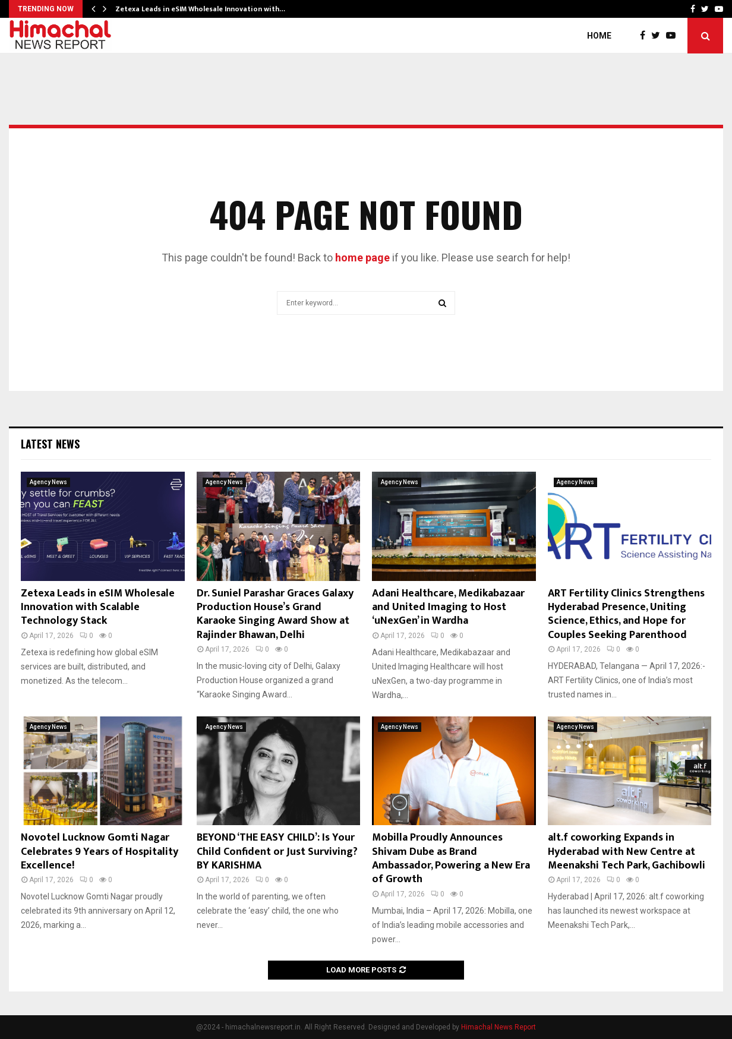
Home (599, 35)
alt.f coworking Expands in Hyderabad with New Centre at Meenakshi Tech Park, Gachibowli (626, 851)
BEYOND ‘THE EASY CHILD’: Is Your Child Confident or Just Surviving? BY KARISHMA (277, 851)
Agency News (48, 482)
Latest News (50, 443)
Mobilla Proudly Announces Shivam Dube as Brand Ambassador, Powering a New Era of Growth (451, 858)
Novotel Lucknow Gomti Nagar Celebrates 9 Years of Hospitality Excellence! (99, 851)
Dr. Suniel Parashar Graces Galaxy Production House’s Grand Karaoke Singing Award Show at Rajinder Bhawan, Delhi (275, 614)
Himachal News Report (498, 1027)
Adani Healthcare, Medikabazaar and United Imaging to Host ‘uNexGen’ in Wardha (448, 607)
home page (362, 257)
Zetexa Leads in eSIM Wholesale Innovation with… (200, 9)
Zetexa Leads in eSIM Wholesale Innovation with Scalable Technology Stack (98, 607)
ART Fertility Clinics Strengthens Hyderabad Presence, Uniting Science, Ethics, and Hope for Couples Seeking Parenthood (626, 614)
